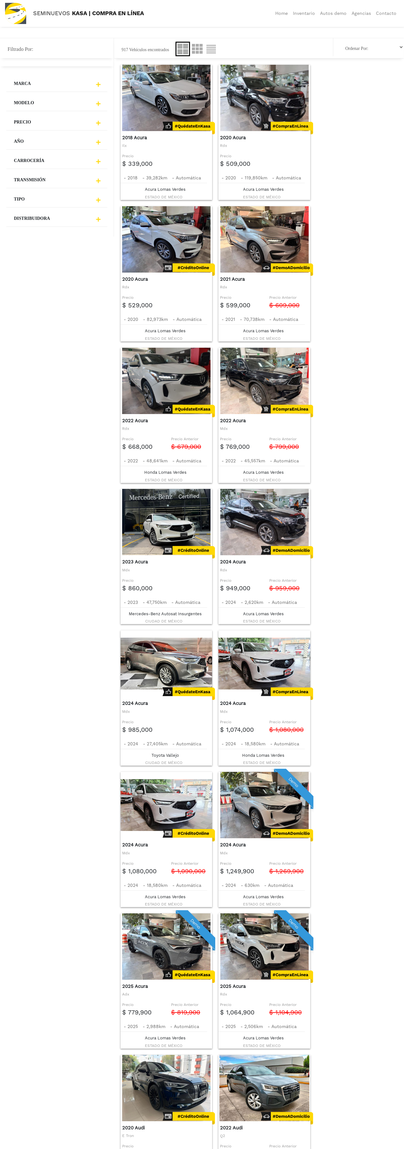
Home (281, 13)
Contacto (386, 13)
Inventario (304, 13)
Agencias (361, 13)
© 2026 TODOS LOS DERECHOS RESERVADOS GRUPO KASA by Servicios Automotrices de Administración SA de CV (216, 1144)
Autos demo (333, 13)
